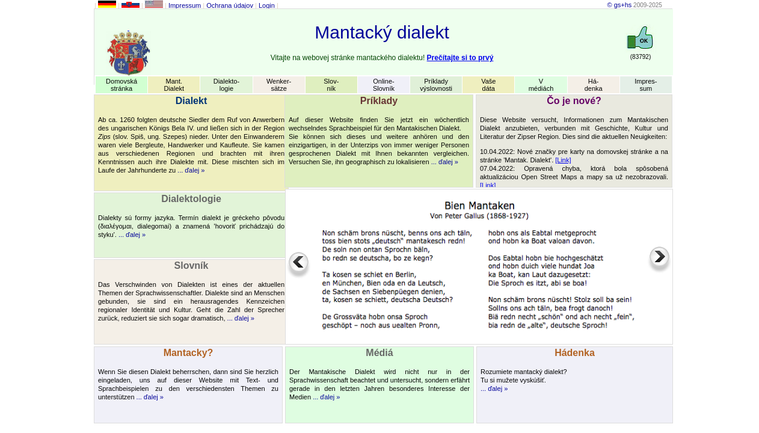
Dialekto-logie (226, 85)
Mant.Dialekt (174, 85)
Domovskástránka (121, 85)
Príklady (379, 101)
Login (267, 5)
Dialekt (191, 101)
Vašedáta (488, 85)
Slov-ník (331, 85)
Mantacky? (189, 353)
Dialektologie (191, 199)
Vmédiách (541, 85)
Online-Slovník (384, 85)
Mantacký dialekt (382, 32)
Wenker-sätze (278, 85)
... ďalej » (190, 170)
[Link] (563, 160)
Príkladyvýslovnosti (436, 85)
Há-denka (594, 85)
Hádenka (575, 353)
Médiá (379, 353)
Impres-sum (646, 85)
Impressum (184, 5)
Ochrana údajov (229, 5)
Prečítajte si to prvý (460, 58)
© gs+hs (619, 4)
